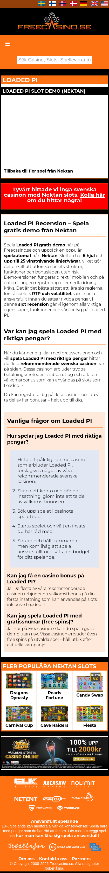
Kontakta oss (53, 858)
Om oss (26, 858)
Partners (81, 858)
